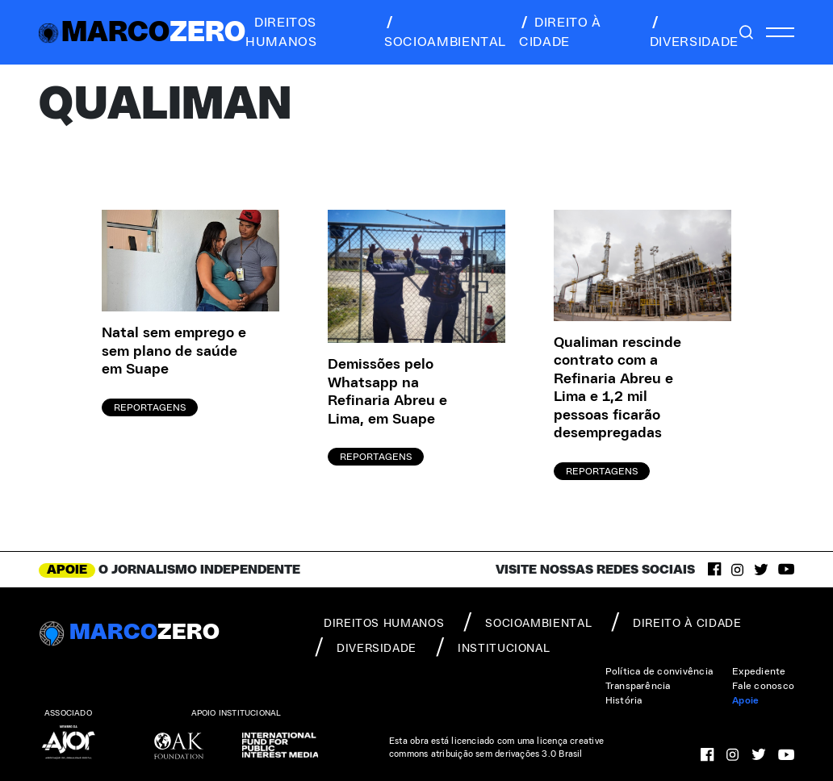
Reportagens (150, 407)
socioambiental (445, 32)
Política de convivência (659, 671)
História (624, 700)
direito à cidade (560, 32)
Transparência (638, 686)
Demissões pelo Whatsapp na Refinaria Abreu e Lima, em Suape (387, 392)
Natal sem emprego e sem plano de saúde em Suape (174, 351)
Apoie (745, 700)
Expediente (758, 671)
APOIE (67, 569)
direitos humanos (280, 32)
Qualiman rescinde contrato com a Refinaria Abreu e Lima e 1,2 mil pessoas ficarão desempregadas (617, 388)
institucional (493, 647)
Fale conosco (763, 686)
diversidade (694, 32)
